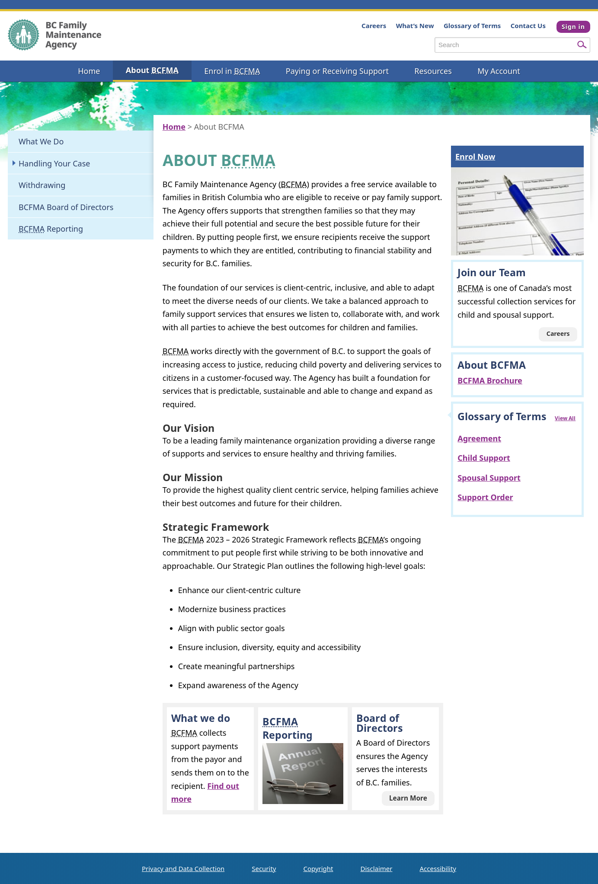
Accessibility (437, 868)
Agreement (479, 438)
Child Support (483, 458)
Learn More (408, 798)
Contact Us (526, 25)
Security (264, 868)
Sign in (573, 26)
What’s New (413, 25)
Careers (371, 25)
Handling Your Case (54, 163)
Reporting (51, 228)
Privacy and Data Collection (183, 868)
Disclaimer (377, 868)
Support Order (485, 497)
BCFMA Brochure (489, 380)
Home (174, 126)
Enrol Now (475, 156)
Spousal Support (489, 477)
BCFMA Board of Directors (66, 207)
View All (565, 418)
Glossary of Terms (470, 25)
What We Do (41, 141)
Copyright (318, 868)
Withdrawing (42, 185)
